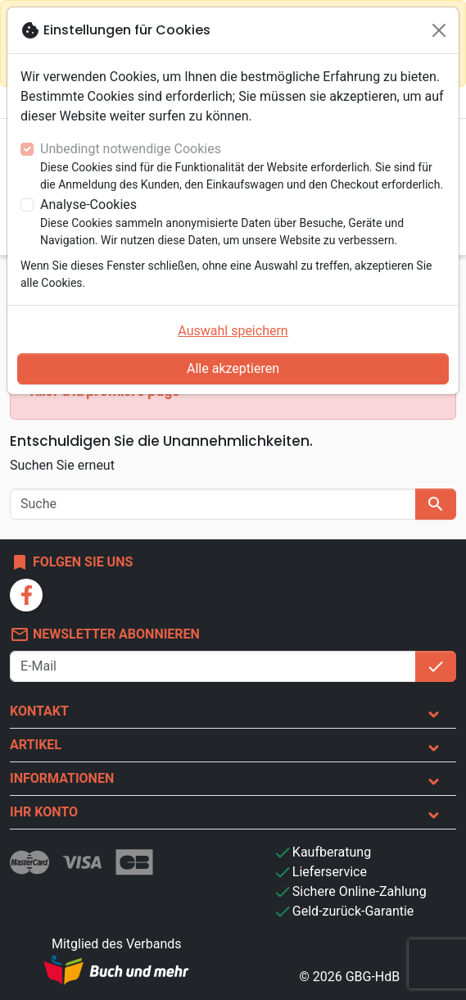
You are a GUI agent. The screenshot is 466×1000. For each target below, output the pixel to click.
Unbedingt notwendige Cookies (130, 149)
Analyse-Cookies (88, 204)
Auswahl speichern (232, 331)
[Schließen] (439, 30)
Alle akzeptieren (233, 368)
